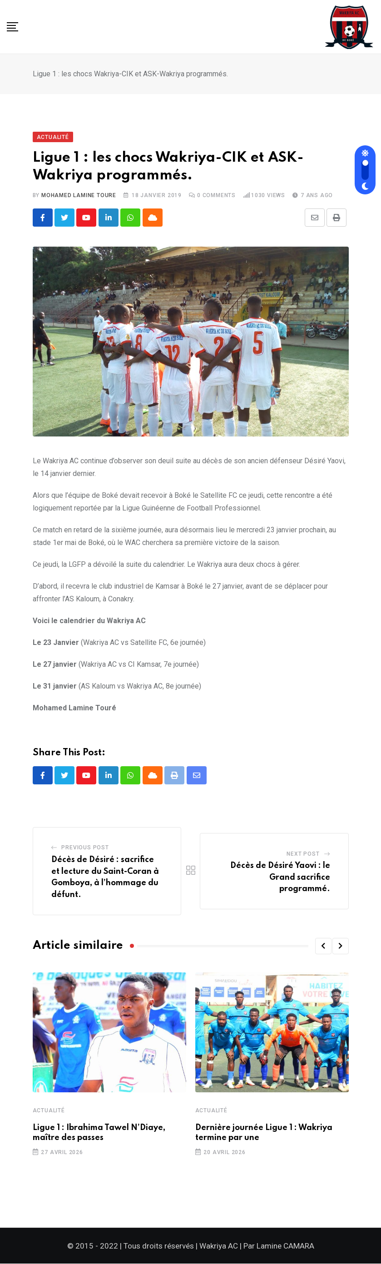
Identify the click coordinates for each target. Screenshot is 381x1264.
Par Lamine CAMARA (278, 1246)
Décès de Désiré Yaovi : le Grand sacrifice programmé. (280, 877)
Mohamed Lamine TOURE (78, 195)
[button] (323, 946)
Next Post (303, 854)
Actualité (49, 1111)
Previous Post (85, 848)
